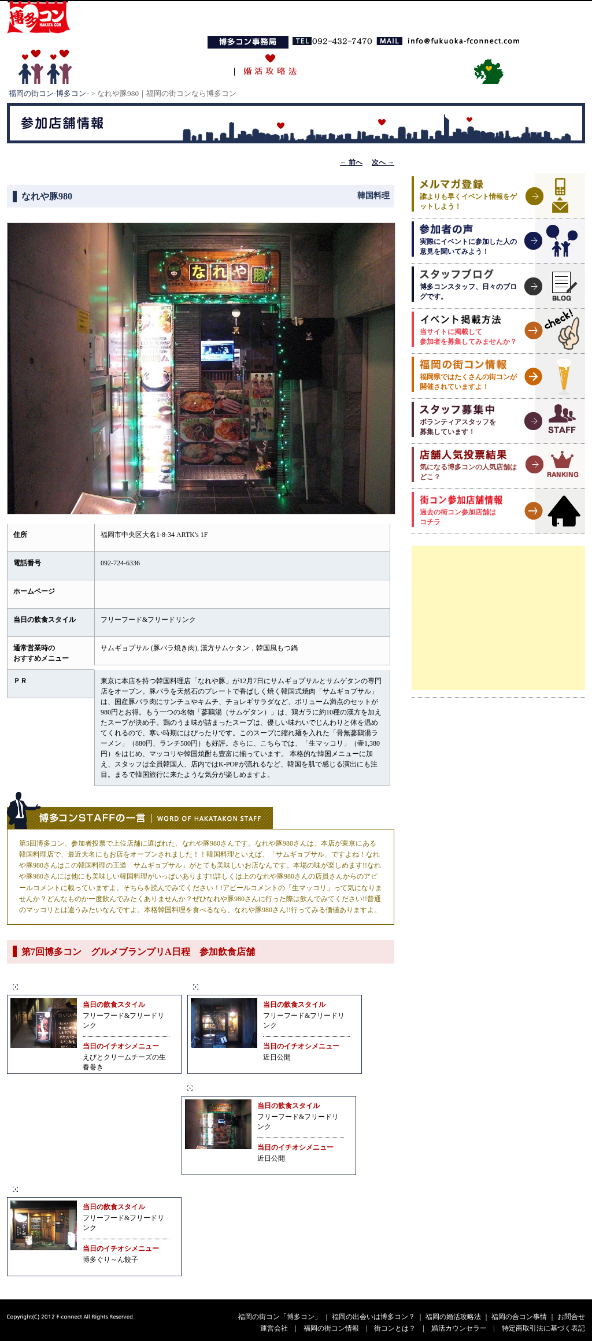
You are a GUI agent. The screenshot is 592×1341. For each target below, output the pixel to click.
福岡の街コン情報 (331, 1328)
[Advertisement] (498, 618)
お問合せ (571, 1317)
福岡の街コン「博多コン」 (279, 1317)
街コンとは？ (395, 1328)
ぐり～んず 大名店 (63, 1189)
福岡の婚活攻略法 (453, 1317)
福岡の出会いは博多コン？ (373, 1317)
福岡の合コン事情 (344, 65)
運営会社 (274, 1328)
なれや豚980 (221, 1087)
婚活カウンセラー (459, 1328)
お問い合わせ (420, 65)
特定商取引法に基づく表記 (543, 1328)
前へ (351, 162)
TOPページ (121, 65)
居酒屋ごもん (49, 986)
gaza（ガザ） (229, 986)
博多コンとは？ (194, 65)
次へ (383, 162)
